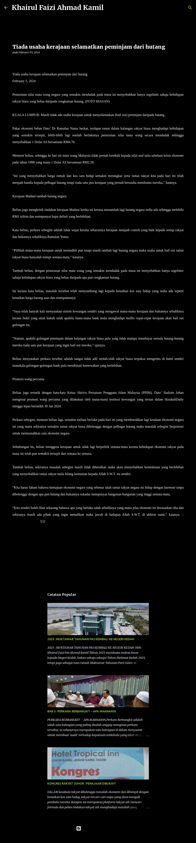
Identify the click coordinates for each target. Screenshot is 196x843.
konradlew (107, 837)
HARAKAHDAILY (26, 521)
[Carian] (109, 8)
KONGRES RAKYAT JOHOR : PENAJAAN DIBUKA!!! (81, 783)
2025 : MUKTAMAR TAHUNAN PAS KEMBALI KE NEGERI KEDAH (90, 639)
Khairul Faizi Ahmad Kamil (58, 7)
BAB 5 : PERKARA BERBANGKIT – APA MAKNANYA (81, 711)
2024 (48, 521)
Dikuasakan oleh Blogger (98, 828)
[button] (15, 61)
